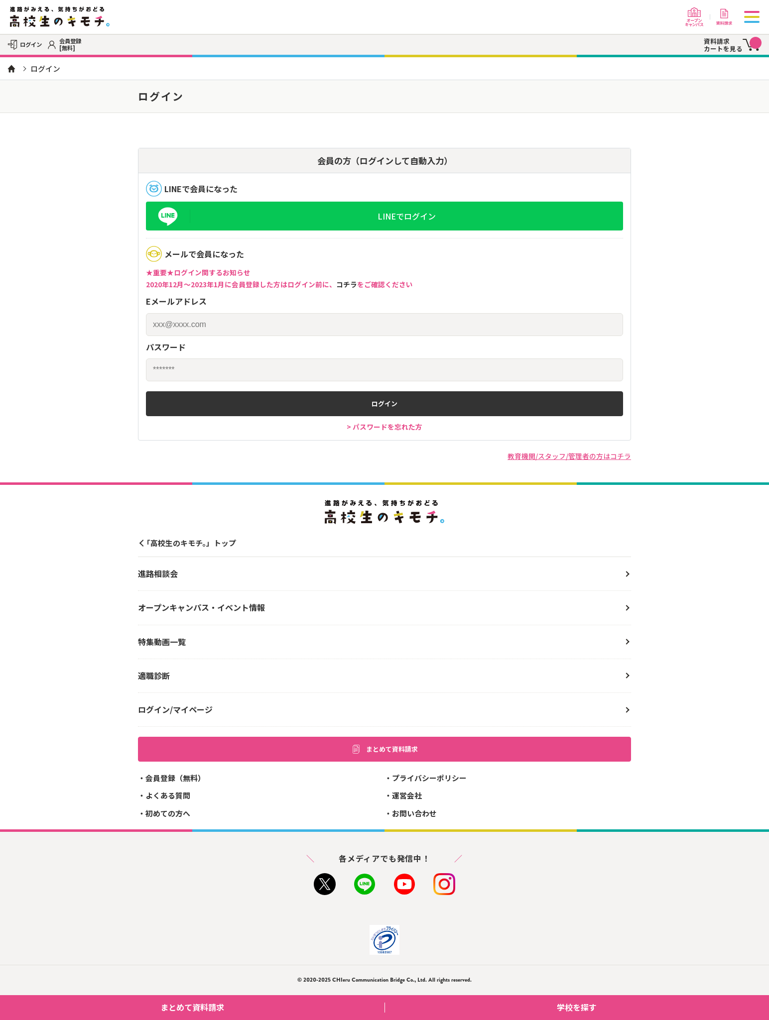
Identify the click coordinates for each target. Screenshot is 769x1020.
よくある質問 (167, 795)
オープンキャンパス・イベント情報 (201, 607)
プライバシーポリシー (429, 778)
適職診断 (154, 675)
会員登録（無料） (175, 778)
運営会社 (407, 795)
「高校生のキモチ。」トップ (189, 543)
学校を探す (659, 1007)
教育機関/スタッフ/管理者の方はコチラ (569, 456)
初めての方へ (167, 813)
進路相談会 (158, 573)
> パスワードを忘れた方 (384, 427)
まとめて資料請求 (384, 749)
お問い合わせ (414, 813)
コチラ (346, 284)
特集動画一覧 (162, 642)
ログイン (384, 403)
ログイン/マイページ (175, 709)
